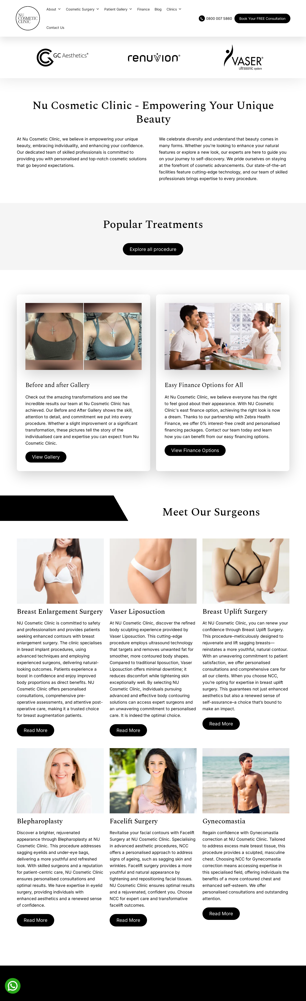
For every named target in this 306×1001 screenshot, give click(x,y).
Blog (158, 9)
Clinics (174, 9)
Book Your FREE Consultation (262, 18)
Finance (143, 9)
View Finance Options (196, 451)
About (53, 9)
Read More (36, 731)
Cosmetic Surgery (82, 9)
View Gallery (46, 458)
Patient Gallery (118, 9)
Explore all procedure (153, 249)
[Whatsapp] (13, 985)
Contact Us (55, 27)
